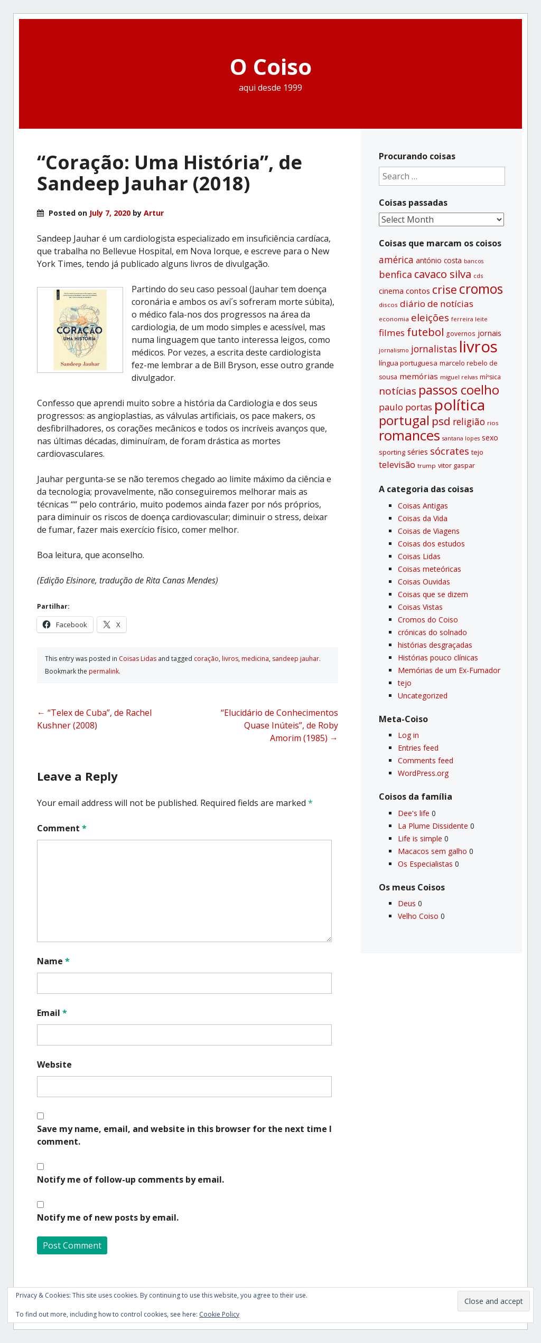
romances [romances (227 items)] (409, 435)
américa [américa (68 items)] (396, 260)
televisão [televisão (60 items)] (397, 464)
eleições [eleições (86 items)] (430, 317)
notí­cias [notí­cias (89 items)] (397, 391)
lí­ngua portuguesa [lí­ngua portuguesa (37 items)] (408, 363)
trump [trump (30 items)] (426, 465)
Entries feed (418, 748)
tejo (405, 683)
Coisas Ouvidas (424, 582)
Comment (62, 828)
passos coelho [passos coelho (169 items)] (458, 389)
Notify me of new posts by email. (108, 1217)
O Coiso (271, 66)
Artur (154, 213)
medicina (255, 658)
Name (53, 961)
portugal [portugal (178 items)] (404, 420)
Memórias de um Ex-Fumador (449, 670)
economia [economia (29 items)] (394, 319)
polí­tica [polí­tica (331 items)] (459, 405)
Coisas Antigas (423, 506)
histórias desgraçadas (435, 645)
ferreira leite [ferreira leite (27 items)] (469, 319)
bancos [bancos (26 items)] (473, 261)
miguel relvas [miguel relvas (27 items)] (459, 377)
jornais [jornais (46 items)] (489, 333)
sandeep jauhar (295, 658)
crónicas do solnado (432, 632)
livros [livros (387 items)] (478, 346)
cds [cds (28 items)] (478, 276)
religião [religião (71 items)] (469, 421)
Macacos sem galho (432, 851)
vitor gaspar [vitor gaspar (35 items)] (456, 465)
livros (230, 658)
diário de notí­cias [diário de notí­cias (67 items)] (436, 304)
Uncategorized (422, 695)
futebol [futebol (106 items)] (425, 331)
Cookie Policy (219, 1314)
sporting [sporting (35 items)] (392, 452)
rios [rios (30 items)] (493, 423)
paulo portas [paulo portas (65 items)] (405, 407)
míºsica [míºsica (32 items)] (490, 376)
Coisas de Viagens (429, 531)
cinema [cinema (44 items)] (391, 291)
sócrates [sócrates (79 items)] (449, 451)
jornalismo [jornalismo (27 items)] (394, 350)
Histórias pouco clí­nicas (438, 658)
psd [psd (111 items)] (441, 421)
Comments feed (425, 760)
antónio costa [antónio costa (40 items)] (439, 260)
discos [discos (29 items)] (388, 305)
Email (52, 1013)
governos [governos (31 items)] (460, 333)
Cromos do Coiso (428, 620)
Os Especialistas (425, 864)
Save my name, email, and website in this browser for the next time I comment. (184, 1135)
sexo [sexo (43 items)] (490, 438)
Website (54, 1064)
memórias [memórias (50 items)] (418, 376)
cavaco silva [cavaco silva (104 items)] (442, 273)
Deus (407, 903)
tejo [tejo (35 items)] (477, 452)
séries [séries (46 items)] (417, 451)
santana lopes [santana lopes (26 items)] (461, 438)
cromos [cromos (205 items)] (481, 289)
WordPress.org (423, 773)
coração (206, 658)
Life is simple (420, 838)
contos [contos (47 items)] (418, 290)
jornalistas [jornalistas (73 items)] (434, 348)
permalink (104, 671)
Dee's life (414, 813)
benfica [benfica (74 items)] (395, 274)
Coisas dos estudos (431, 544)
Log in (408, 735)
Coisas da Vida (422, 518)
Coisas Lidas (137, 658)
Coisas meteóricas (429, 569)
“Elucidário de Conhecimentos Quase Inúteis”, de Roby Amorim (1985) (279, 725)
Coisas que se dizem (433, 594)
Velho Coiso (418, 916)
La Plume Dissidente (433, 826)
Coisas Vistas (420, 607)
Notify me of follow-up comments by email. (130, 1179)
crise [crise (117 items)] (444, 289)
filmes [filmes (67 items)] (392, 333)
